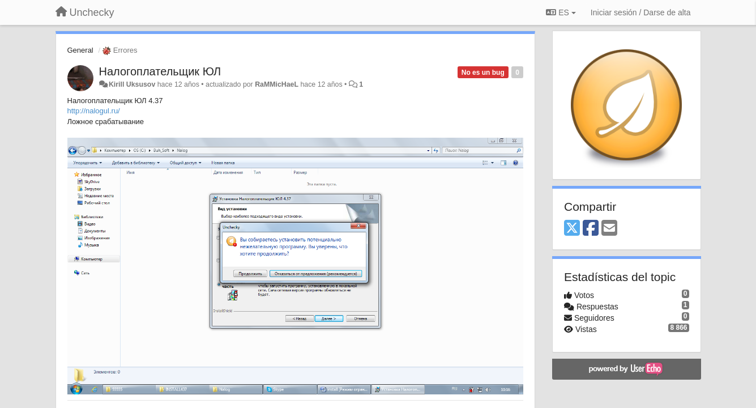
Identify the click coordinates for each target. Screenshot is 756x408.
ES (560, 12)
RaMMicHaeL (276, 84)
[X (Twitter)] (572, 229)
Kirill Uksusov (132, 84)
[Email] (609, 229)
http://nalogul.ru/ (93, 111)
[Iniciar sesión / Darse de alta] (640, 12)
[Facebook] (591, 229)
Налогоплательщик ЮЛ (160, 71)
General (80, 50)
